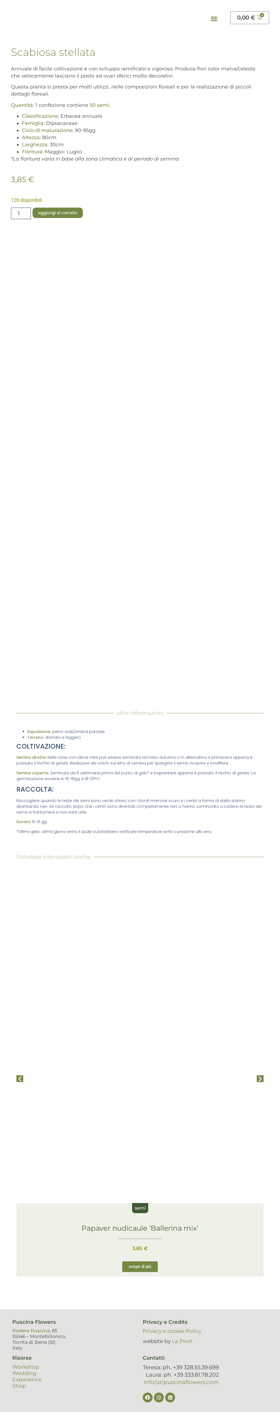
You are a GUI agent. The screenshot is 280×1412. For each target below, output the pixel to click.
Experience (26, 1379)
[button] (214, 18)
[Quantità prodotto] (21, 213)
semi (140, 1208)
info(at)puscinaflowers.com (181, 1382)
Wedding (24, 1373)
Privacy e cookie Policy (172, 1331)
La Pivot (182, 1341)
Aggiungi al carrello (57, 213)
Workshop (25, 1367)
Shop (19, 1386)
